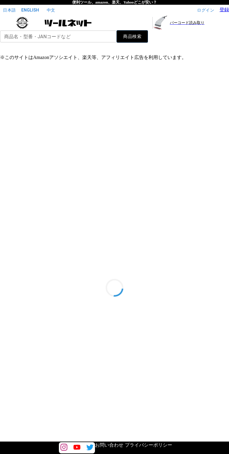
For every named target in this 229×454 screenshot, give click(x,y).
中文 (50, 10)
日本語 (9, 10)
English (30, 10)
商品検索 (132, 36)
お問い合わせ (109, 444)
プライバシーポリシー (148, 444)
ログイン (206, 10)
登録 (224, 9)
